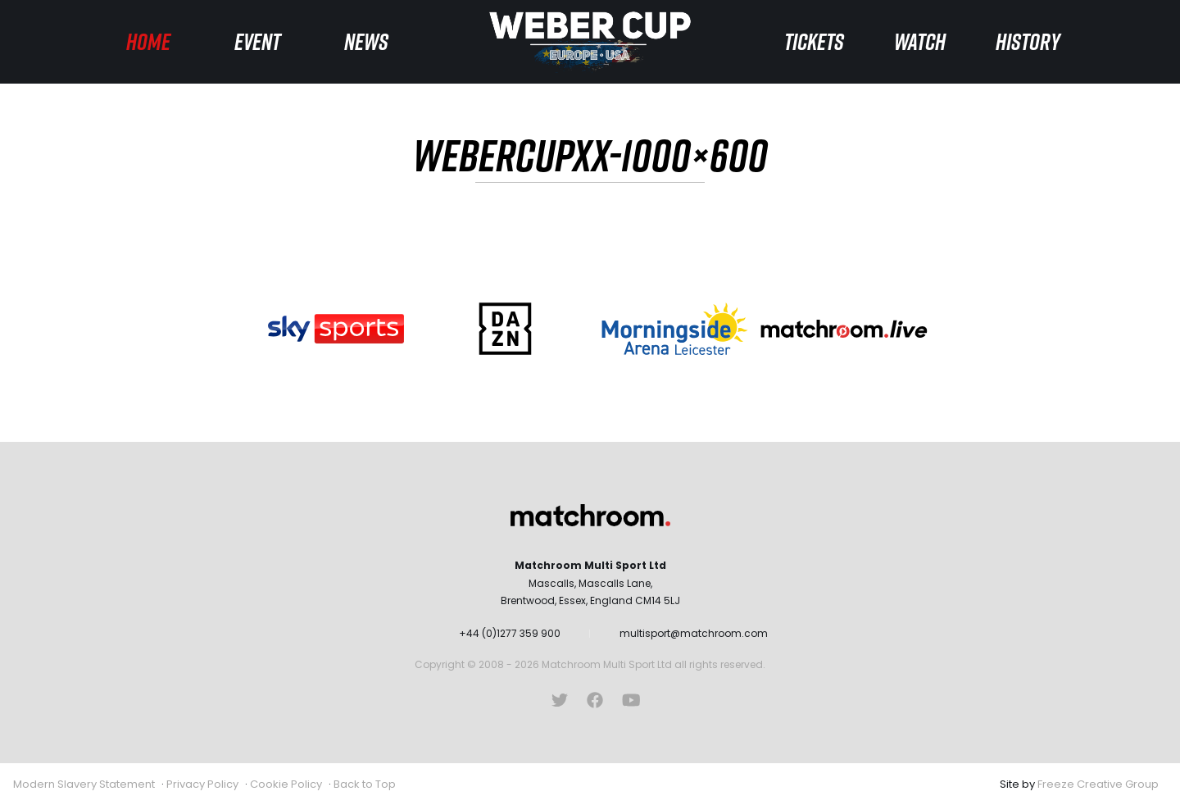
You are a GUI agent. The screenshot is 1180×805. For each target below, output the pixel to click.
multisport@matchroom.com (694, 633)
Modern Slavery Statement (84, 784)
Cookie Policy (286, 784)
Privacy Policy (202, 784)
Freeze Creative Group (1098, 784)
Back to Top (365, 784)
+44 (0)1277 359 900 (509, 633)
